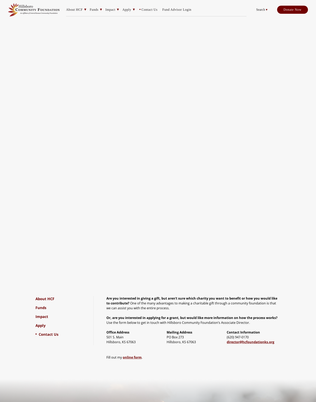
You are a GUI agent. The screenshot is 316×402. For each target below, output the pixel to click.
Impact (110, 9)
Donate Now (292, 9)
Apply (126, 9)
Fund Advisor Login (176, 9)
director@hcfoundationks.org (250, 342)
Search (261, 9)
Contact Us (149, 9)
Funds (94, 9)
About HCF (74, 9)
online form (132, 357)
